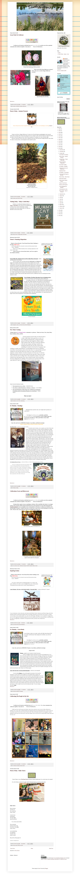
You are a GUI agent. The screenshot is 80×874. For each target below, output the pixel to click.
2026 (60, 129)
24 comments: (23, 486)
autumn (14, 106)
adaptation (14, 324)
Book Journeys (31, 418)
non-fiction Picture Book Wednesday (25, 324)
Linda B (65, 58)
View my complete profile (61, 70)
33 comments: (23, 196)
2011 (59, 216)
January (61, 208)
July (60, 198)
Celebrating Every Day (63, 189)
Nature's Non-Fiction (63, 183)
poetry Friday (20, 198)
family (21, 765)
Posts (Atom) (17, 850)
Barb (16, 565)
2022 (60, 136)
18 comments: (23, 564)
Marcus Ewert (15, 234)
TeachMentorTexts (35, 415)
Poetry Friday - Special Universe (63, 192)
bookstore (14, 400)
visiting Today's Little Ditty (22, 234)
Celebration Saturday (19, 106)
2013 (60, 212)
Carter (18, 565)
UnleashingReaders (29, 416)
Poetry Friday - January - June (63, 54)
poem (17, 198)
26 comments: (23, 843)
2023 (60, 134)
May (60, 201)
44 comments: (23, 399)
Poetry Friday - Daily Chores (17, 770)
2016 (60, 147)
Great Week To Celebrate (17, 35)
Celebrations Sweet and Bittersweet (19, 491)
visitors (36, 565)
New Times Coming (15, 329)
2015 (60, 148)
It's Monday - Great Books (17, 629)
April (61, 203)
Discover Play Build (36, 45)
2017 (60, 145)
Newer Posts (12, 848)
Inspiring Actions (14, 570)
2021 (60, 138)
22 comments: (23, 104)
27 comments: (23, 689)
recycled (21, 845)
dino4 (39, 868)
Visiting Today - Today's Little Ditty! (20, 201)
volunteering (22, 400)
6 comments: (23, 622)
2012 (60, 214)
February (61, 206)
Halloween (24, 106)
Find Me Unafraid (14, 506)
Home (32, 848)
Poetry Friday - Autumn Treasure (19, 111)
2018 (60, 143)
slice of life (18, 400)
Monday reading (15, 487)
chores (14, 845)
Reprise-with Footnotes (63, 185)
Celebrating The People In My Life (19, 696)
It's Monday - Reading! (16, 405)
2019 (60, 141)
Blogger (46, 868)
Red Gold (62, 79)
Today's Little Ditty (14, 205)
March (61, 205)
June (60, 199)
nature (18, 324)
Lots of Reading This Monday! (63, 187)
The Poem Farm (24, 779)
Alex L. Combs (60, 88)
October (61, 153)
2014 (60, 210)
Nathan (33, 565)
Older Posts (51, 848)
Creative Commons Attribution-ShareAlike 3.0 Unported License (55, 859)
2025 (60, 131)
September (62, 194)
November (62, 152)
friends (23, 765)
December (61, 150)
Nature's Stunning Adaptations (18, 239)
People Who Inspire (62, 179)
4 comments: (23, 232)
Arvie (14, 565)
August (61, 196)
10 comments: (23, 323)
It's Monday (21, 691)
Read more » (12, 101)
